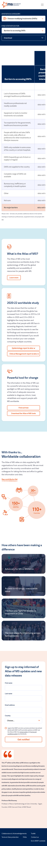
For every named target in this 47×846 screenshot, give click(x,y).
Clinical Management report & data (24, 353)
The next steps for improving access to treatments (23, 634)
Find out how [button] (24, 407)
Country (7, 716)
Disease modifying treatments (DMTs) (22, 18)
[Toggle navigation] (42, 5)
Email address (10, 705)
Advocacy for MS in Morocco (19, 568)
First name (8, 683)
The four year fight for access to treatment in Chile (20, 612)
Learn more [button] (13, 277)
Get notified (24, 739)
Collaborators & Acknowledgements (14, 833)
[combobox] (23, 720)
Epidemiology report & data (23, 348)
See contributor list (10, 479)
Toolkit (33, 833)
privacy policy (24, 732)
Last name (8, 694)
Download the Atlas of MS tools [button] (23, 413)
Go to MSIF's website (38, 841)
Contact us (35, 837)
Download (8, 38)
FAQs (25, 837)
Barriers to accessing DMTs (14, 30)
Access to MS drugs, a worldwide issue (21, 590)
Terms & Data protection (10, 837)
